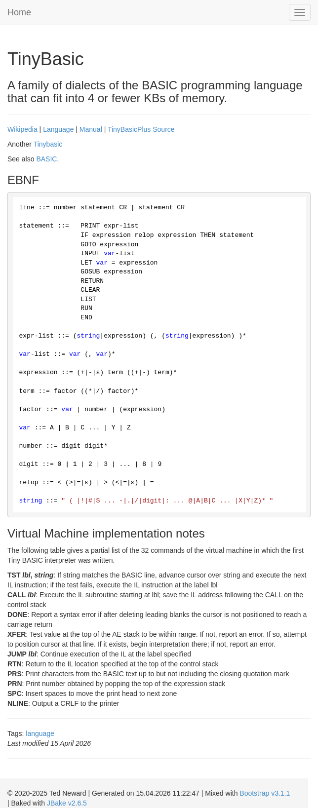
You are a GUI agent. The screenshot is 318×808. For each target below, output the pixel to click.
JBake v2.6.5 (67, 803)
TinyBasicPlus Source (141, 129)
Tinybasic (48, 144)
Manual (91, 129)
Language (58, 129)
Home (19, 12)
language (40, 733)
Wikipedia (22, 129)
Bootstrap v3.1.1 (264, 793)
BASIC (46, 159)
